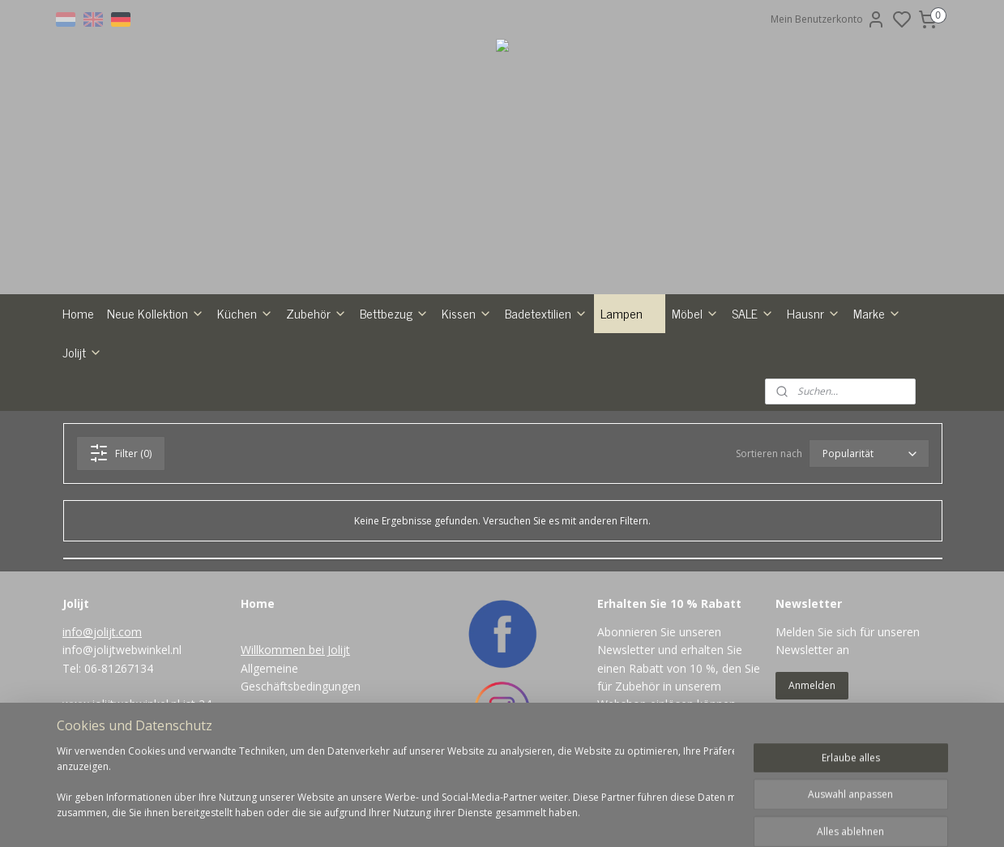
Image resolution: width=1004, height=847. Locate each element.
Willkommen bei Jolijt (295, 649)
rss (569, 817)
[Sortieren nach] (868, 453)
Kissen (467, 312)
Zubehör (316, 312)
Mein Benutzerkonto (828, 19)
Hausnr (813, 312)
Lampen (629, 312)
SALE (753, 312)
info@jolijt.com (102, 632)
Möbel (695, 312)
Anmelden (811, 685)
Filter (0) (120, 453)
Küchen (245, 312)
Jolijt (82, 351)
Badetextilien (546, 312)
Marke (877, 312)
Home (78, 312)
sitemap (535, 817)
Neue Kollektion (155, 312)
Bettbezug (394, 312)
